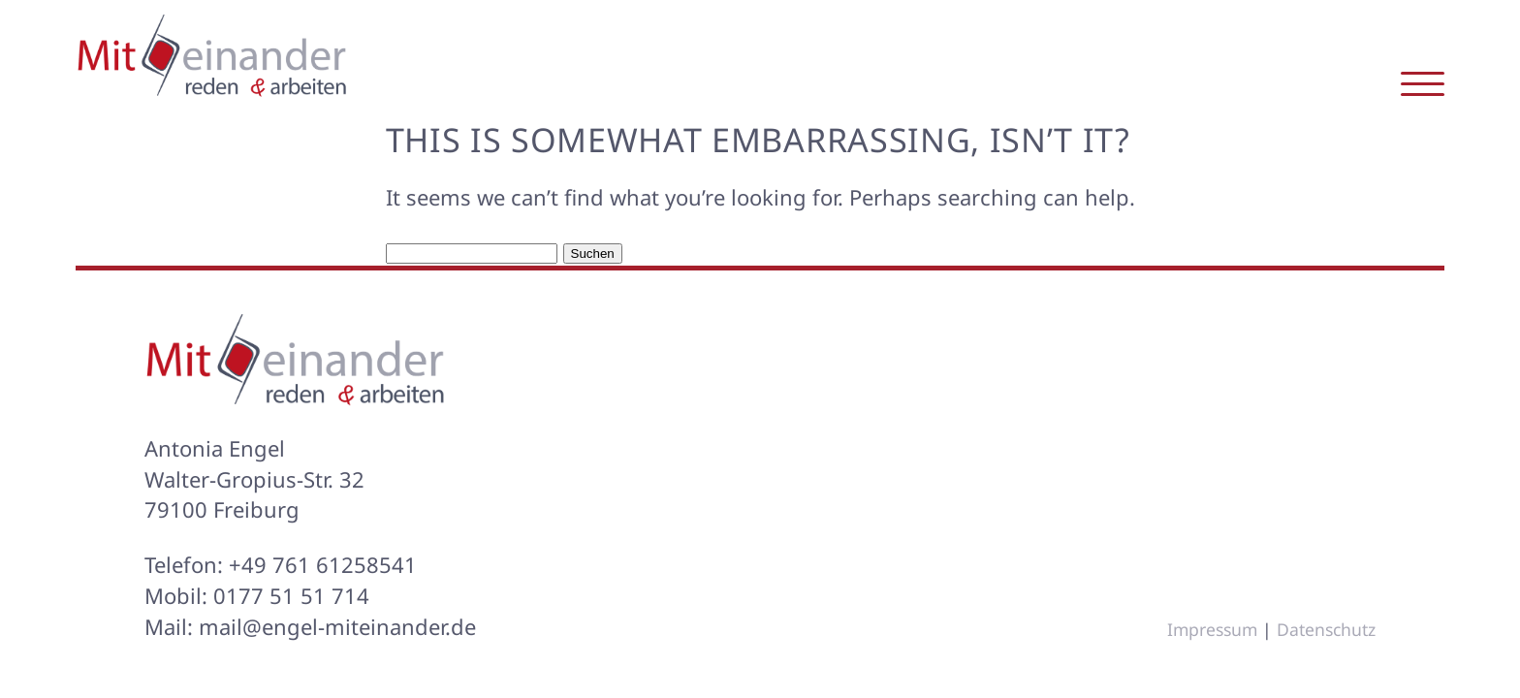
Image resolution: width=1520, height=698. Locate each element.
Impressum (1212, 629)
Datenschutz (1326, 629)
